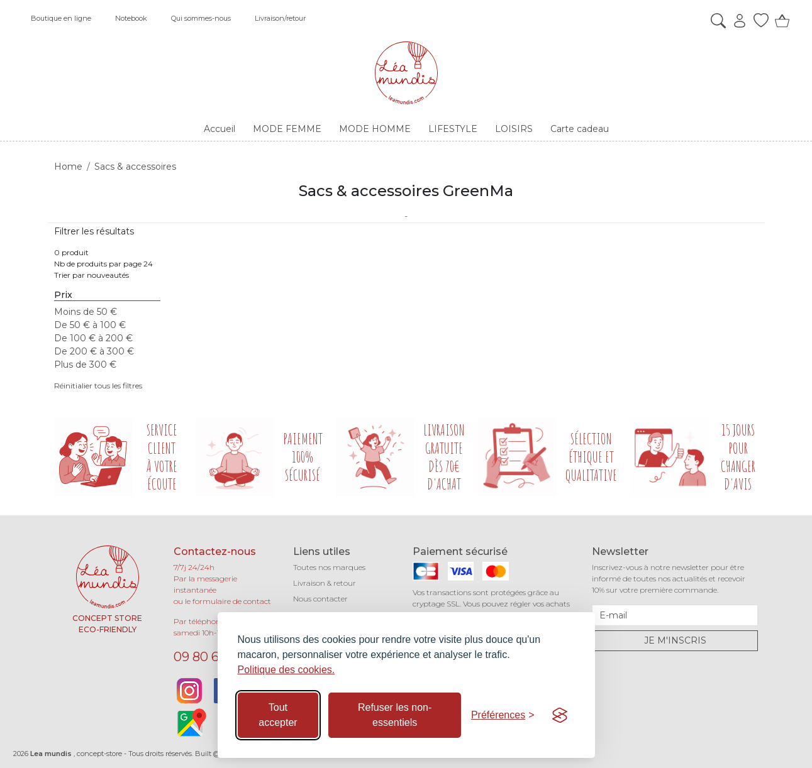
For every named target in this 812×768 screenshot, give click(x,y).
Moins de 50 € (85, 311)
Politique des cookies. (286, 669)
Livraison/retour (280, 18)
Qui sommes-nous (201, 18)
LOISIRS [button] (514, 128)
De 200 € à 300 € (94, 351)
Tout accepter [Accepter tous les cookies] (278, 715)
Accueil (219, 128)
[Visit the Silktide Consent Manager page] (560, 715)
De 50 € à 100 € (90, 325)
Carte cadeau (579, 128)
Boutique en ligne (61, 18)
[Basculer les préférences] (503, 715)
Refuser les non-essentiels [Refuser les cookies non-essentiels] (394, 715)
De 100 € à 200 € (93, 338)
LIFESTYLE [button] (452, 128)
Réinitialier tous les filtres (98, 385)
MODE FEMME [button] (287, 128)
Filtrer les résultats (94, 231)
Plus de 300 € (85, 364)
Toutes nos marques (329, 567)
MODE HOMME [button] (375, 128)
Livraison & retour (324, 583)
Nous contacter (320, 598)
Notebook (131, 18)
